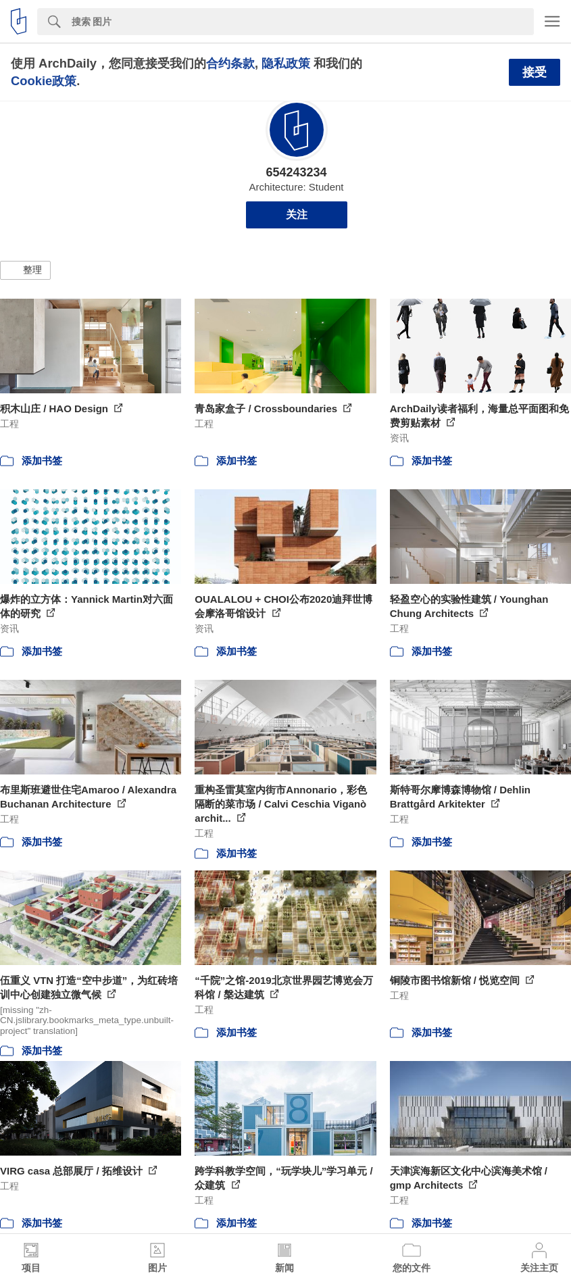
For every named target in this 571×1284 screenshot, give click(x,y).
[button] (25, 270)
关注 (296, 214)
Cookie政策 (43, 81)
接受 (534, 72)
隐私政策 (286, 63)
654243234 (296, 172)
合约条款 (230, 63)
